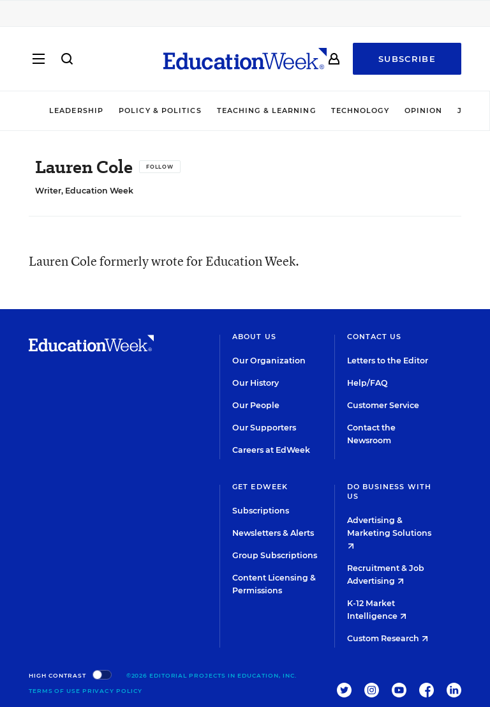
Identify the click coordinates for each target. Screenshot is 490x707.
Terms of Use (54, 690)
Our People (255, 405)
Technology (360, 110)
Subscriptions (260, 510)
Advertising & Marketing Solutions (389, 532)
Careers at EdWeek (271, 450)
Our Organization (269, 360)
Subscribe (407, 59)
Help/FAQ (367, 383)
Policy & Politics (160, 110)
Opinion (424, 110)
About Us (254, 336)
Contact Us (374, 336)
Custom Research (387, 638)
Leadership (76, 110)
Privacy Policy (112, 690)
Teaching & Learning (266, 110)
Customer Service (383, 405)
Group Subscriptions (274, 555)
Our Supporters (264, 427)
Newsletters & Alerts (273, 533)
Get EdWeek (260, 486)
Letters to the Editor (387, 360)
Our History (255, 383)
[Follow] (160, 166)
